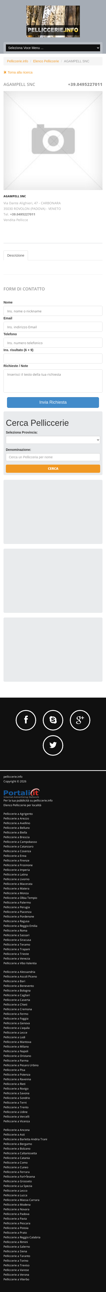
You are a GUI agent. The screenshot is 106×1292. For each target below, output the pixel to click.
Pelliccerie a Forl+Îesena (19, 1177)
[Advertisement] (41, 511)
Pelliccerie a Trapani (17, 949)
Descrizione (15, 255)
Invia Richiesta (53, 402)
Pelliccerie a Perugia (17, 907)
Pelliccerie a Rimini (16, 1242)
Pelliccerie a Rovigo (16, 1089)
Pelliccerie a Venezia (17, 958)
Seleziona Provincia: (22, 432)
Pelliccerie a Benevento (19, 986)
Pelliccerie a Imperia (17, 870)
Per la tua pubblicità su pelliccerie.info (28, 800)
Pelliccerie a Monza (16, 893)
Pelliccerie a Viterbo (16, 1279)
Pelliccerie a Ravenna (17, 1079)
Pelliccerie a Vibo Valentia (20, 963)
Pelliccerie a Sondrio (17, 1098)
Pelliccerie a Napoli (16, 1051)
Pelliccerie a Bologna (17, 990)
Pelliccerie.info (17, 61)
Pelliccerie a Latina (16, 874)
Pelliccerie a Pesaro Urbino (21, 1065)
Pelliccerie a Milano (16, 1046)
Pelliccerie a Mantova (17, 1042)
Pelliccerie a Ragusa (16, 921)
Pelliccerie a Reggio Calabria (22, 1237)
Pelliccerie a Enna (15, 856)
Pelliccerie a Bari (14, 981)
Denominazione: (18, 450)
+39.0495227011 (85, 84)
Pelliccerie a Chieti (15, 1004)
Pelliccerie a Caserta (17, 1000)
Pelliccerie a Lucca (15, 1195)
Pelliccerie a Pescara (17, 1223)
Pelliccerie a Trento (16, 1107)
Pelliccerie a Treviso (16, 1265)
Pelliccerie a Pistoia (16, 1228)
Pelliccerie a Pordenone (19, 916)
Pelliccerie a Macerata (18, 884)
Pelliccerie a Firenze (16, 860)
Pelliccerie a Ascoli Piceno (20, 976)
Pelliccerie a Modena (17, 1205)
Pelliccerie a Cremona (18, 1009)
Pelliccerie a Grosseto (18, 1181)
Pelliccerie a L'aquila (17, 1028)
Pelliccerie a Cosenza (17, 851)
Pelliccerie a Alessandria (19, 972)
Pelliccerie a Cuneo (16, 1167)
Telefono (10, 334)
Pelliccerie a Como (16, 1163)
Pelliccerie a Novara (16, 1209)
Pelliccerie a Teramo (17, 944)
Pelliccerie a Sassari (16, 935)
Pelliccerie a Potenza (17, 1075)
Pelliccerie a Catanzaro (18, 846)
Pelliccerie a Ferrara (17, 1172)
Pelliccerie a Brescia (17, 837)
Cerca (53, 468)
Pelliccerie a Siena (15, 1251)
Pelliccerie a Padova (16, 1214)
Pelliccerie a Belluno (17, 828)
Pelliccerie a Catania (17, 1158)
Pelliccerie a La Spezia (18, 1186)
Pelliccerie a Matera (16, 888)
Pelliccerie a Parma (16, 1061)
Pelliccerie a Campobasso (20, 842)
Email (8, 318)
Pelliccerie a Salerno (17, 1247)
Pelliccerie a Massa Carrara (21, 1200)
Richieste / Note (16, 366)
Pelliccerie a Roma (15, 930)
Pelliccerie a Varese (16, 1270)
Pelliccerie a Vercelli (16, 1117)
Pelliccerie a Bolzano (17, 1149)
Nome (8, 302)
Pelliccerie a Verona (16, 1275)
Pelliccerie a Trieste (16, 954)
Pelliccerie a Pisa (14, 1070)
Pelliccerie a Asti (14, 1135)
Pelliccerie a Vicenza (17, 1121)
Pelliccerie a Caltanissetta (20, 1153)
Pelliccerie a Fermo (16, 1014)
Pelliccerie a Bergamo (18, 1144)
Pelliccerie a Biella (15, 832)
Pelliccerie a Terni (15, 1103)
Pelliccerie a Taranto (17, 1256)
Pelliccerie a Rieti (14, 1084)
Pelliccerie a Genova (17, 1023)
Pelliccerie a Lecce (15, 1032)
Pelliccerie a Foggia (16, 1018)
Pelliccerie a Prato (15, 1233)
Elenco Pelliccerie (46, 61)
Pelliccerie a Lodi (14, 1037)
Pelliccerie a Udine (16, 1112)
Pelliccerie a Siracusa (17, 940)
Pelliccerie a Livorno (16, 879)
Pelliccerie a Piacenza (18, 912)
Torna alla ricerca (18, 72)
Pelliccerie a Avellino (17, 823)
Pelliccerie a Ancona (17, 1130)
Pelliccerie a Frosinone (18, 865)
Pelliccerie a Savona (16, 1093)
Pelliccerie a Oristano (17, 1056)
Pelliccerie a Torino (16, 1261)
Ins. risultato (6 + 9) (18, 350)
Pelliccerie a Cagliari (17, 995)
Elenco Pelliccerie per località (22, 805)
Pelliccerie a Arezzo (16, 818)
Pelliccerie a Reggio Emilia (20, 926)
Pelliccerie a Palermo (17, 902)
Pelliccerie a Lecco (15, 1191)
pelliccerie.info (13, 777)
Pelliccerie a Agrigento (18, 814)
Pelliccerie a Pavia (15, 1219)
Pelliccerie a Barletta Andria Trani (25, 1139)
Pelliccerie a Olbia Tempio (20, 898)
